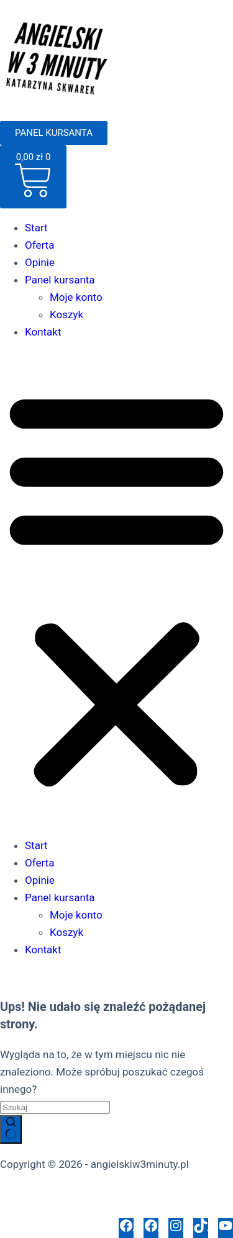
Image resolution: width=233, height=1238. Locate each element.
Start (36, 227)
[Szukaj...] (55, 1107)
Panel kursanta (60, 280)
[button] (116, 588)
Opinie (40, 262)
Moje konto (76, 297)
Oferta (39, 245)
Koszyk (66, 314)
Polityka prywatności (48, 1192)
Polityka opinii (107, 1209)
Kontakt (43, 332)
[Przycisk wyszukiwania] (11, 1129)
